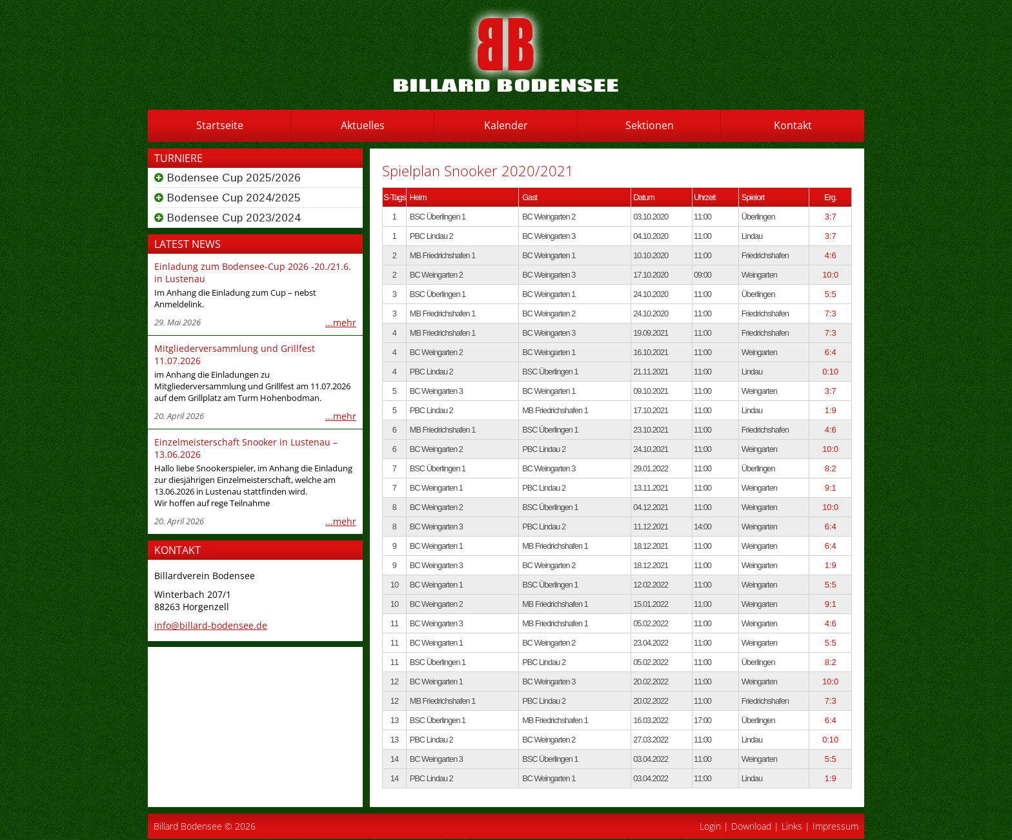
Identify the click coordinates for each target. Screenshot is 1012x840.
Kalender (506, 125)
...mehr (340, 322)
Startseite (219, 125)
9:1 (830, 488)
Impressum (835, 826)
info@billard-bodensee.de (210, 625)
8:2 (830, 468)
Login (710, 826)
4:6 (830, 255)
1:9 (830, 410)
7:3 (830, 313)
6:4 (830, 352)
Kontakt (793, 125)
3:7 (830, 216)
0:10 (830, 371)
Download (751, 826)
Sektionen (649, 125)
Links (792, 826)
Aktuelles (363, 125)
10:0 (830, 275)
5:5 (830, 294)
